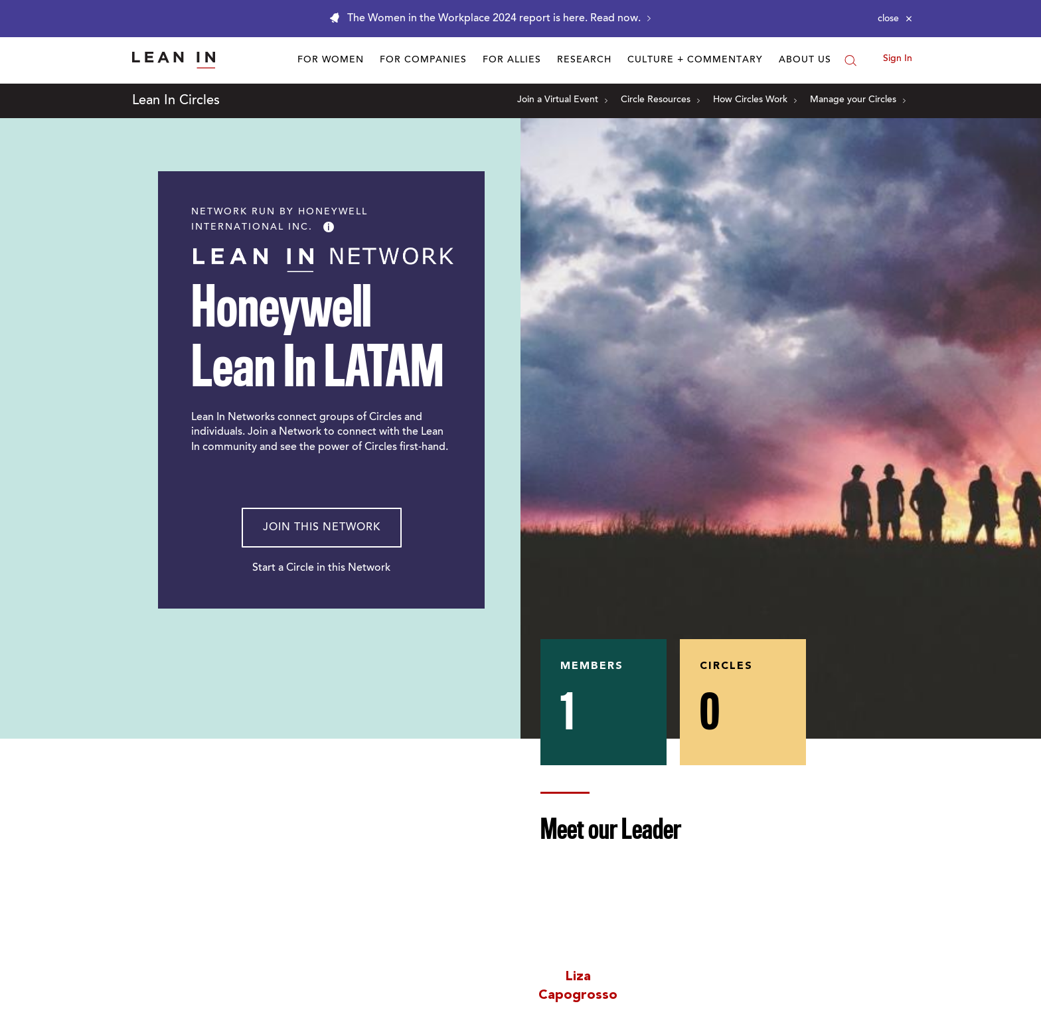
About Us (805, 60)
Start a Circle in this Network (321, 568)
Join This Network (321, 527)
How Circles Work (755, 100)
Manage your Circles (858, 100)
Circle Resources (660, 100)
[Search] (850, 60)
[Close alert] (895, 19)
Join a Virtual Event (562, 100)
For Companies (423, 60)
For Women (330, 60)
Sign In (897, 59)
